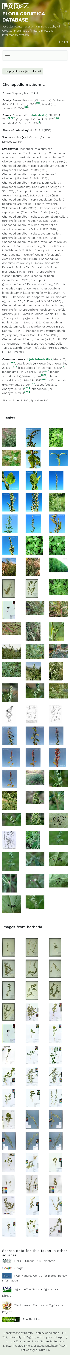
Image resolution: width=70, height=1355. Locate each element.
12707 (11, 118)
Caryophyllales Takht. (25, 93)
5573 (46, 371)
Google (19, 1268)
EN (66, 42)
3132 (38, 103)
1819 (26, 107)
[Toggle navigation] (7, 55)
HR (61, 42)
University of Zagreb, (22, 1337)
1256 (57, 118)
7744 (27, 388)
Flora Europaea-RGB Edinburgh (34, 1261)
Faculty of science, (47, 1333)
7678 (14, 367)
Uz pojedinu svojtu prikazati (23, 71)
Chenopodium (21, 115)
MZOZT (8, 1345)
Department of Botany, (19, 1333)
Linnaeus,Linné (12, 141)
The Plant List (32, 1319)
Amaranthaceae (23, 100)
